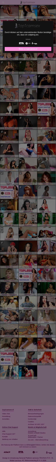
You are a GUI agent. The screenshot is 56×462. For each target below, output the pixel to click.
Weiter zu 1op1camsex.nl (28, 49)
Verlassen (28, 39)
